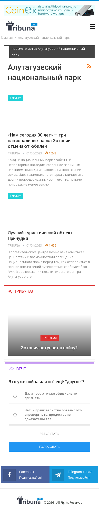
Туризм (15, 98)
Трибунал (49, 338)
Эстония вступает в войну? (50, 347)
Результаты (49, 433)
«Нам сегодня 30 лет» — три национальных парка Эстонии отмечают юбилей (39, 140)
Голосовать (49, 446)
